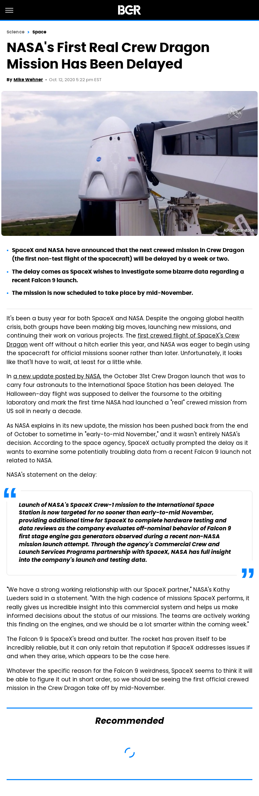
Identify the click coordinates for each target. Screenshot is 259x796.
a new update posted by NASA (56, 377)
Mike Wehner (28, 79)
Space (39, 32)
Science (15, 32)
